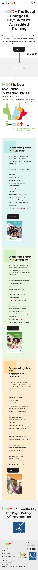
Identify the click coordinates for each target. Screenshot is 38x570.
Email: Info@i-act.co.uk (29, 546)
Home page (5, 548)
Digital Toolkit (6, 553)
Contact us (5, 560)
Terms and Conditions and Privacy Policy (14, 566)
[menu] (3, 3)
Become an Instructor (8, 556)
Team (3, 550)
